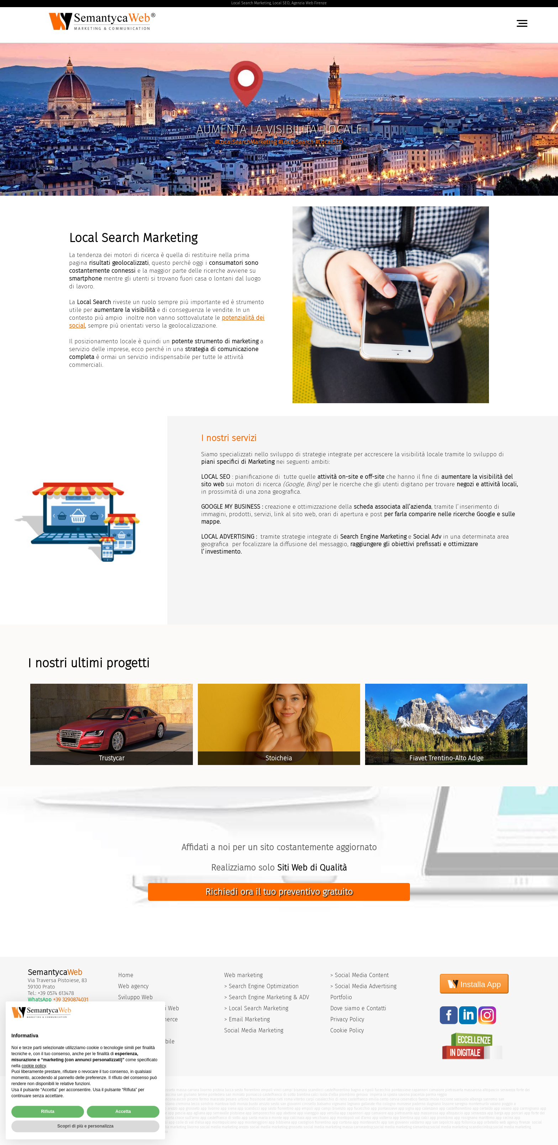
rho (378, 1104)
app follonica (465, 1122)
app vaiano (503, 1108)
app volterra (382, 1117)
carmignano (32, 1108)
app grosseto (189, 1108)
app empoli (304, 1108)
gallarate (368, 1104)
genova (362, 1094)
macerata (217, 1099)
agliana (157, 1094)
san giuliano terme (192, 1094)
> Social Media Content (359, 975)
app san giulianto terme (62, 1117)
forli (90, 1099)
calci (315, 1094)
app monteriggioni (253, 1122)
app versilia (329, 1113)
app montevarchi (366, 1122)
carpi (310, 1099)
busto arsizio (259, 1104)
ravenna (68, 1099)
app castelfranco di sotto (220, 1117)
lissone (448, 1104)
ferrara (56, 1099)
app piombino (441, 1117)
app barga (495, 1113)
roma (288, 1099)
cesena (100, 1099)
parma (431, 1094)
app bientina (403, 1117)
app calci (421, 1117)
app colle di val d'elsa (186, 1122)
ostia (99, 1104)
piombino (347, 1094)
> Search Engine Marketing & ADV (266, 997)
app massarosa (426, 1113)
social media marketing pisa (124, 1127)
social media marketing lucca (75, 1127)
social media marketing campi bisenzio (136, 1131)
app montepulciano (221, 1122)
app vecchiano (317, 1117)
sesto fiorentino (247, 1090)
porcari (38, 1094)
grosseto (168, 1090)
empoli (267, 1090)
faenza (423, 1099)
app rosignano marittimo (474, 1117)
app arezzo (169, 1108)
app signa (406, 1108)
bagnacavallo (130, 1099)
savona (404, 1094)
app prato (70, 1108)
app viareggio (308, 1113)
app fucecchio (358, 1108)
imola (434, 1099)
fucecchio (382, 1090)
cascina (170, 1094)
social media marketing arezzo (224, 1127)
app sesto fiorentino (277, 1108)
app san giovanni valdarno (402, 1122)
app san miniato (120, 1117)
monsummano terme (91, 1094)
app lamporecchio (260, 1113)
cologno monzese (397, 1104)
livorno (206, 1090)
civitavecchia (42, 1104)
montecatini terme (124, 1094)
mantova (221, 1104)
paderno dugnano (426, 1104)
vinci (277, 1090)
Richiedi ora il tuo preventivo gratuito (279, 892)
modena (28, 1099)
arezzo (130, 1090)
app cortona (342, 1122)
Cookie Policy (347, 1030)
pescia (145, 1094)
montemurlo (479, 1104)
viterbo (299, 1099)
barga (27, 1094)
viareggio (143, 1090)
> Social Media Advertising (363, 986)
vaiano (495, 1104)
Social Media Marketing (253, 1030)
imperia (376, 1094)
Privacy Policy (347, 1019)
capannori (420, 1090)
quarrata (66, 1094)
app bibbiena (279, 1122)
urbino (243, 1099)
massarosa (472, 1090)
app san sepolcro (439, 1122)
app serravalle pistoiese (225, 1113)
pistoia (218, 1090)
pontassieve (401, 1090)
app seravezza (475, 1113)
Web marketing (243, 975)
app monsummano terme (108, 1113)
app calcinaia (293, 1117)
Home (125, 975)
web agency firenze (515, 1122)
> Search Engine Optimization (261, 986)
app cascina (32, 1117)
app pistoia (88, 1108)
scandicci (315, 1090)
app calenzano (426, 1108)
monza (242, 1104)
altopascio (491, 1090)
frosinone (257, 1099)
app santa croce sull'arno (178, 1117)
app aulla (133, 1122)
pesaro (231, 1099)
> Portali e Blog (138, 1030)
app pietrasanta (400, 1113)
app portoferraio (85, 1122)
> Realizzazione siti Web (148, 1008)
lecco (195, 1104)
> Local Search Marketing (256, 1008)
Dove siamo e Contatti (358, 1008)
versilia (118, 1090)
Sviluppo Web (135, 997)
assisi (89, 1104)
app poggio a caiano (48, 1113)
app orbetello (488, 1122)
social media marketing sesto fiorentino (63, 1131)
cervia (394, 1099)
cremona (183, 1104)
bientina (303, 1094)
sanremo (490, 1099)
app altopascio (451, 1113)
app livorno (210, 1108)
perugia (148, 1099)
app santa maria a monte (262, 1117)
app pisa (121, 1108)
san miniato (235, 1094)
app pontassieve (384, 1108)
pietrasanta (454, 1090)
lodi (233, 1104)
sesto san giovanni (286, 1104)
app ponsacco (146, 1117)
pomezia (77, 1104)
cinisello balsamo (316, 1104)
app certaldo (483, 1108)
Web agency (133, 986)
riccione (446, 1099)
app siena (228, 1108)
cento (384, 1099)
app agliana (195, 1113)
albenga (476, 1099)
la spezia (390, 1094)
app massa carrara (144, 1108)
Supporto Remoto (49, 1039)
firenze (105, 1090)
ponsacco (254, 1094)
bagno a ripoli (362, 1090)
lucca (229, 1090)
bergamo (111, 1104)
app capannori (351, 1113)
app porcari (513, 1113)
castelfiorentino (337, 1090)
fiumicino (61, 1104)
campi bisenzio (295, 1090)
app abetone (286, 1113)
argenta (113, 1099)
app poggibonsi (155, 1122)
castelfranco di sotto (279, 1094)
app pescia (176, 1113)
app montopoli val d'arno (350, 1117)
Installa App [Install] (474, 983)
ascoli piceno (187, 1099)
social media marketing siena (397, 1127)
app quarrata (76, 1113)
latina (271, 1099)
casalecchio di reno (331, 1099)
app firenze (52, 1108)
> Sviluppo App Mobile (146, 1041)
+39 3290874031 (70, 999)
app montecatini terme (148, 1113)
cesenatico (408, 1099)
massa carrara (187, 1090)
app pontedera (94, 1117)
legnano (353, 1104)
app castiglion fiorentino (311, 1122)
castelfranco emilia (363, 1099)
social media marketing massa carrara (334, 1127)
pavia (136, 1104)
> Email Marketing (247, 1019)
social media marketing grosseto (276, 1127)
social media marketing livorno (173, 1127)
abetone (52, 1094)
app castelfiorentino (455, 1108)
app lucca (106, 1108)
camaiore (436, 1090)
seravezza (507, 1090)
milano (169, 1104)
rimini (81, 1099)
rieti (280, 1099)
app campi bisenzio (330, 1108)
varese (157, 1104)
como (146, 1104)
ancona (169, 1099)
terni (159, 1099)
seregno (461, 1104)
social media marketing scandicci (457, 1127)
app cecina (504, 1117)
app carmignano (526, 1108)
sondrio (207, 1104)
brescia (125, 1104)
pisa (27, 1104)
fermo (204, 1099)
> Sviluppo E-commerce (148, 1019)
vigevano (339, 1104)
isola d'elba (329, 1094)
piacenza (418, 1094)
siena (156, 1090)
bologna (42, 1099)
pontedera (216, 1094)
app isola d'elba (112, 1122)
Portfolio (341, 997)
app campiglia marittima (51, 1122)
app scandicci (248, 1108)
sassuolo (461, 1099)
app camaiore (375, 1113)
